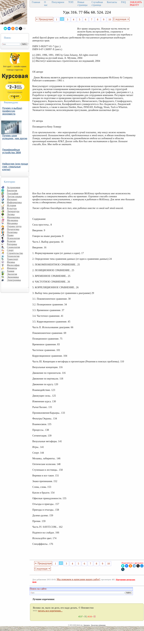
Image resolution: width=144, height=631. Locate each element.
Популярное (58, 2)
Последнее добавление (98, 625)
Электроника (14, 280)
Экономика (13, 277)
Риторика (12, 244)
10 (109, 19)
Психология (13, 238)
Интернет (12, 199)
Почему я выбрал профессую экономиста (12, 111)
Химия (10, 271)
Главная (36, 2)
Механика (12, 223)
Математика (13, 217)
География (12, 193)
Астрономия (13, 187)
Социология (13, 247)
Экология (12, 274)
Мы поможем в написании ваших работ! (78, 579)
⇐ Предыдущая (44, 19)
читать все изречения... (50, 610)
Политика (12, 232)
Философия (13, 265)
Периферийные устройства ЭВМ (11, 151)
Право (10, 235)
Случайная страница (97, 3)
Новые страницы (82, 3)
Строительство (15, 253)
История (11, 205)
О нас (46, 3)
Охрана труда (14, 226)
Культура (12, 208)
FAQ (123, 2)
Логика (11, 214)
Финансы (12, 268)
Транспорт (12, 259)
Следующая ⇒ (121, 19)
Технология (13, 256)
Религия (11, 241)
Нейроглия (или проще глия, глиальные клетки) (15, 167)
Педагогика (13, 229)
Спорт (10, 250)
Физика (11, 262)
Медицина (12, 220)
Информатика (14, 202)
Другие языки (14, 196)
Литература (13, 211)
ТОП (70, 2)
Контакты (112, 2)
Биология (12, 190)
